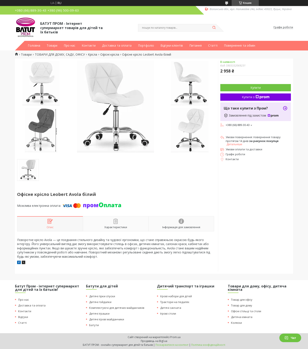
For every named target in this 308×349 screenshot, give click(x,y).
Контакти (89, 45)
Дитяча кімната (241, 317)
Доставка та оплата (117, 45)
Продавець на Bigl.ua (154, 341)
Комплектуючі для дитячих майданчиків (116, 308)
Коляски (236, 323)
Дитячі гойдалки (100, 302)
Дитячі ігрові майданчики (106, 319)
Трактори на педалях (174, 302)
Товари (52, 45)
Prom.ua (175, 337)
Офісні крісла (109, 54)
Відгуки (23, 317)
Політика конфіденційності (208, 345)
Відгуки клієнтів (171, 45)
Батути (94, 325)
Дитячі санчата (170, 308)
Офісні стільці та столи (246, 311)
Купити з (256, 97)
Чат (290, 338)
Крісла (92, 54)
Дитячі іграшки (99, 313)
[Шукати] (214, 28)
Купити (255, 88)
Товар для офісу (241, 300)
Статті (213, 45)
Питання (195, 45)
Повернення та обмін (239, 45)
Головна (34, 45)
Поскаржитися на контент (171, 345)
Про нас (69, 45)
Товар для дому (241, 305)
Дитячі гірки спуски (102, 296)
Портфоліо (146, 45)
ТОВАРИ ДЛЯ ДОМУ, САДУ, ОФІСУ (60, 54)
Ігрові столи (168, 313)
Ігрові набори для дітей (176, 296)
